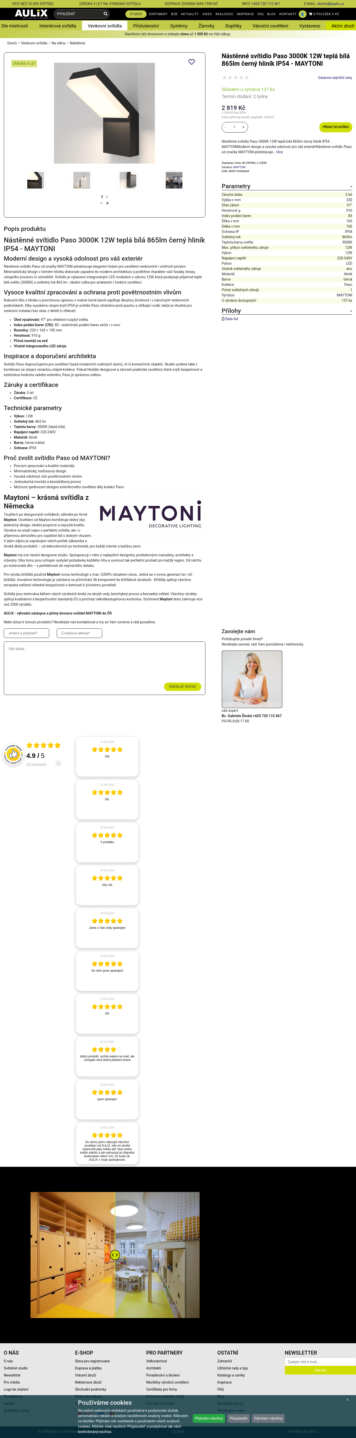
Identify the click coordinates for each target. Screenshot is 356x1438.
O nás (8, 1361)
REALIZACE (224, 14)
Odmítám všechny (268, 1418)
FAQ (261, 14)
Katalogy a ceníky (231, 1375)
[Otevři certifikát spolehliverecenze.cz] (43, 745)
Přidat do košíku (336, 127)
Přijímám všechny (209, 1418)
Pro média (12, 1382)
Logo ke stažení (16, 1389)
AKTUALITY (190, 14)
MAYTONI (239, 167)
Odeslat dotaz (182, 687)
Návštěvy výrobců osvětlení (167, 1382)
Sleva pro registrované (92, 1361)
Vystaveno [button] (309, 25)
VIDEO (207, 14)
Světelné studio (16, 1368)
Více (279, 152)
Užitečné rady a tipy (232, 1368)
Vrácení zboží (85, 1375)
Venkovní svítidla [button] (105, 25)
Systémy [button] (178, 25)
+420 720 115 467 (266, 4)
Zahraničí (224, 1361)
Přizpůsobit (239, 1418)
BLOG (271, 14)
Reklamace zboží (88, 1382)
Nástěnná (77, 43)
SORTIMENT (158, 14)
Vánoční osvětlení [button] (270, 25)
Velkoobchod (156, 1361)
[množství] (234, 127)
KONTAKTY (287, 14)
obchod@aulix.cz (330, 4)
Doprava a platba (88, 1368)
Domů (12, 43)
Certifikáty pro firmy (161, 1389)
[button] (101, 203)
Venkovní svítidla (34, 43)
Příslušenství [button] (146, 25)
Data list (231, 319)
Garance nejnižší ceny (335, 78)
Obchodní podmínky (90, 1389)
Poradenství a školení (163, 1375)
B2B (174, 14)
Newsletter (12, 1375)
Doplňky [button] (233, 25)
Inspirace (224, 1382)
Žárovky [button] (206, 25)
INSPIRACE (245, 14)
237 (36, 764)
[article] (107, 757)
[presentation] (102, 196)
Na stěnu (58, 43)
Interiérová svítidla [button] (57, 25)
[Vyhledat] (105, 14)
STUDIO (136, 14)
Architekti (153, 1368)
